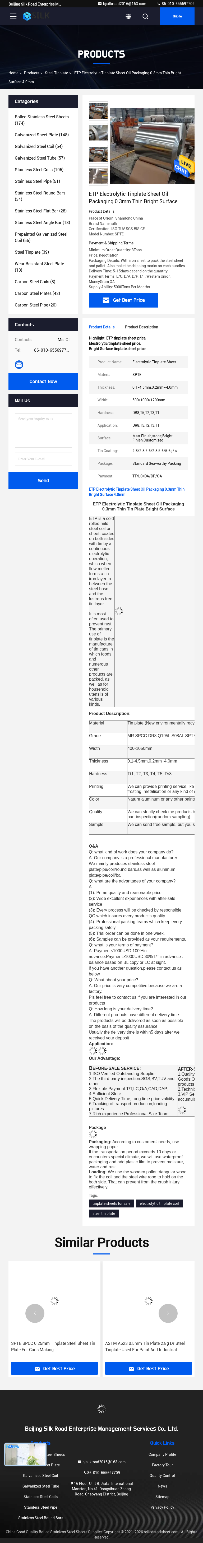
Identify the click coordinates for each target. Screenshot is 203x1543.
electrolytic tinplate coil (159, 1203)
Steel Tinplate (56, 73)
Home (13, 73)
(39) (32, 252)
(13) (39, 267)
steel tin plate (104, 1213)
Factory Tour (162, 1465)
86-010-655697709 (176, 4)
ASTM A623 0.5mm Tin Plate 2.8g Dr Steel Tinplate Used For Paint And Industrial (145, 1346)
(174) (42, 120)
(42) (37, 293)
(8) (35, 281)
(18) (42, 222)
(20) (36, 305)
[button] (34, 1313)
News (162, 1486)
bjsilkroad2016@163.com (122, 4)
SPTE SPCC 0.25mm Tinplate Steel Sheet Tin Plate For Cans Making (53, 1346)
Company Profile (162, 1454)
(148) (42, 134)
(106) (39, 169)
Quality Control (162, 1476)
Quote (177, 16)
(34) (40, 196)
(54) (39, 146)
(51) (37, 181)
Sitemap (162, 1497)
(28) (41, 210)
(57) (40, 158)
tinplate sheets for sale (111, 1203)
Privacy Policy (162, 1507)
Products (31, 73)
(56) (41, 237)
